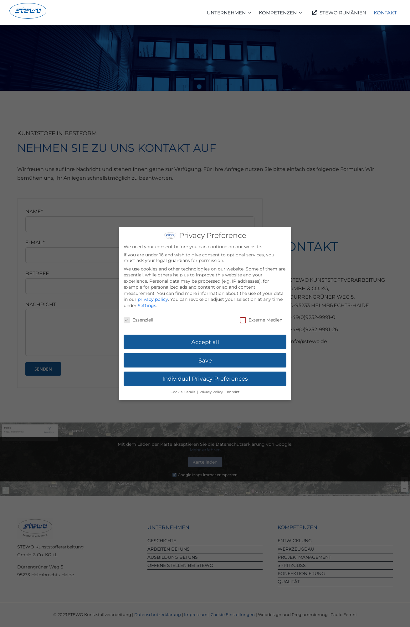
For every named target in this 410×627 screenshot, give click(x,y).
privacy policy (153, 298)
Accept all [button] (205, 340)
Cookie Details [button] (183, 391)
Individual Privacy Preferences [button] (205, 377)
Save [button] (205, 359)
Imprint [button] (233, 391)
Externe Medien (261, 318)
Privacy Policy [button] (211, 391)
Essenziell (138, 318)
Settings (147, 304)
